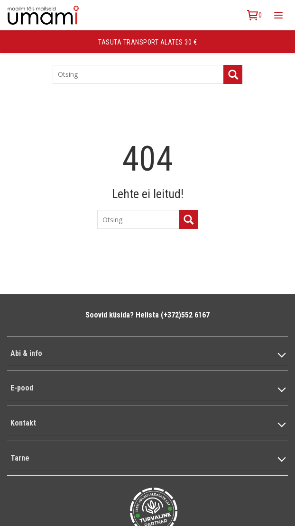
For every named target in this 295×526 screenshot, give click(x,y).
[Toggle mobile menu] (278, 15)
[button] (147, 353)
